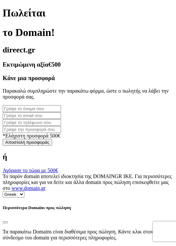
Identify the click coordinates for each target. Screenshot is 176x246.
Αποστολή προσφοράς (27, 142)
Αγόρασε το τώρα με (30, 170)
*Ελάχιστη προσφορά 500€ (31, 135)
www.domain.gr (28, 188)
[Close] (5, 222)
